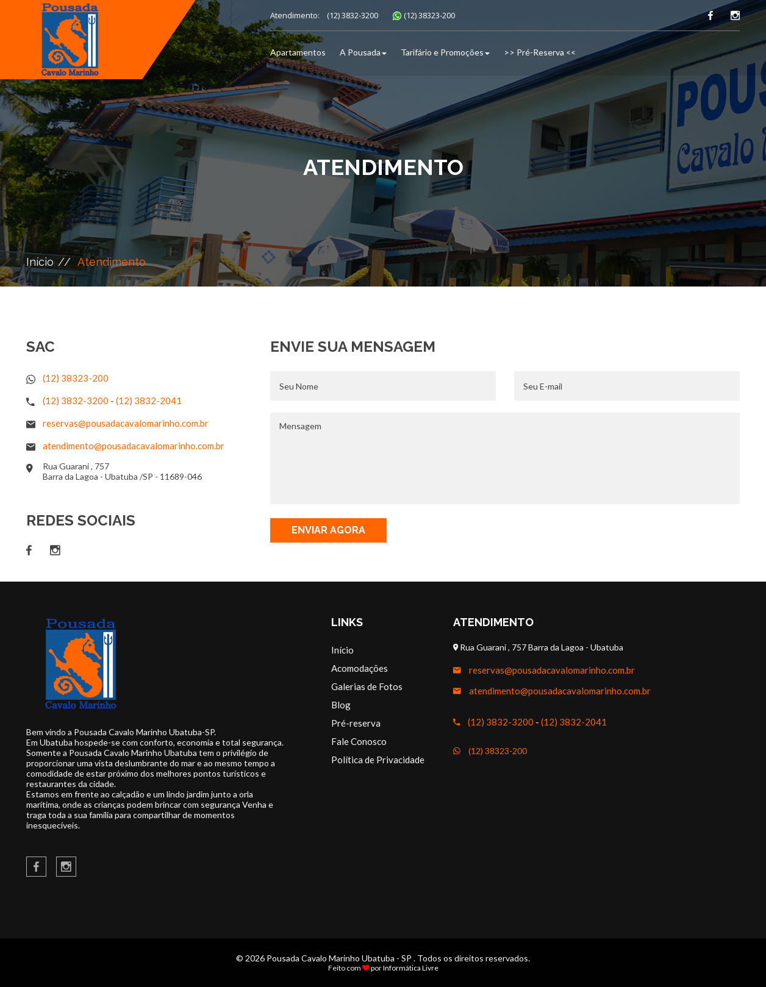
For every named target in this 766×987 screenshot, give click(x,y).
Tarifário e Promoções (445, 52)
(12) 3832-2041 (149, 400)
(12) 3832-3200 (352, 15)
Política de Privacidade (377, 759)
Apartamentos (298, 52)
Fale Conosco (359, 741)
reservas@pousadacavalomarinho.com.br (126, 423)
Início (40, 261)
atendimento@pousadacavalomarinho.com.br (133, 445)
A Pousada (363, 52)
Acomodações (359, 668)
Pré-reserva (356, 723)
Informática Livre (410, 967)
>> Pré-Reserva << (540, 52)
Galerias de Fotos (367, 686)
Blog (341, 704)
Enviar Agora (328, 530)
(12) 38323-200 (429, 15)
